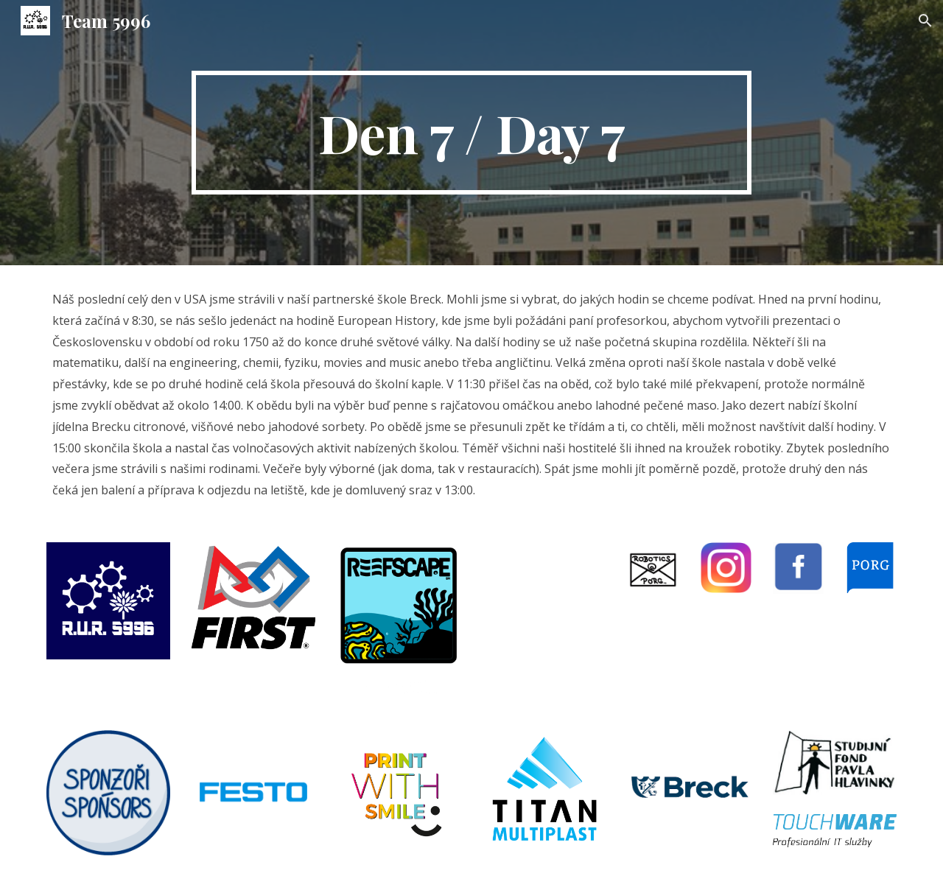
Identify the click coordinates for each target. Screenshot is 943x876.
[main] (471, 133)
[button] (925, 20)
